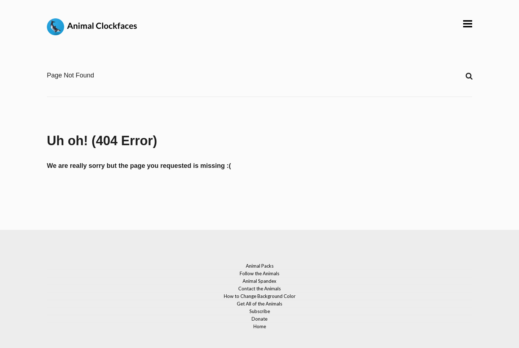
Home (259, 326)
